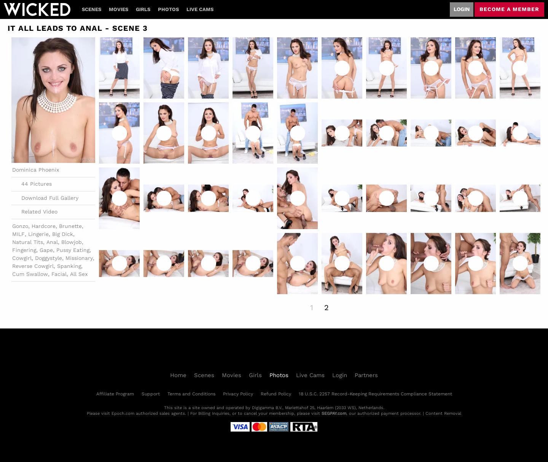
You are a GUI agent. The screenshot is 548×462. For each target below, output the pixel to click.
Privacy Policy (238, 394)
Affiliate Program (115, 394)
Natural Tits (27, 242)
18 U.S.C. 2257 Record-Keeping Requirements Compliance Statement (375, 394)
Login (462, 9)
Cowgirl (22, 258)
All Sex (79, 274)
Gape (46, 250)
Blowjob (71, 242)
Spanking (69, 266)
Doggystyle (48, 258)
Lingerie (38, 234)
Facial (59, 274)
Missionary (79, 258)
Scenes (91, 9)
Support (151, 394)
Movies (118, 9)
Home (178, 375)
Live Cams (199, 9)
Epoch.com (123, 413)
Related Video (34, 212)
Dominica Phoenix (35, 170)
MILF (18, 234)
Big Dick (62, 234)
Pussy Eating (72, 250)
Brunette (70, 226)
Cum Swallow (30, 274)
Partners (366, 375)
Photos (168, 9)
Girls (143, 9)
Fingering (24, 250)
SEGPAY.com (334, 413)
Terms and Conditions (191, 394)
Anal (52, 242)
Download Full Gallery (45, 197)
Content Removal (443, 413)
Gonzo (20, 226)
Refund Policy (276, 394)
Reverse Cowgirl (33, 266)
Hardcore (44, 226)
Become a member (509, 9)
